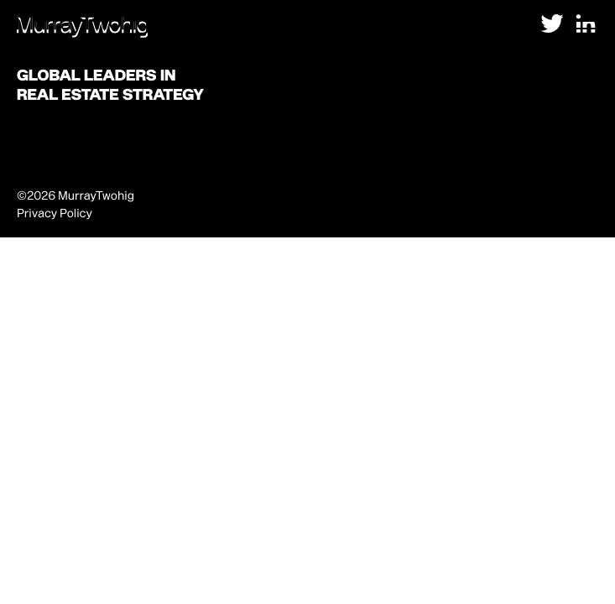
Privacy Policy (54, 213)
